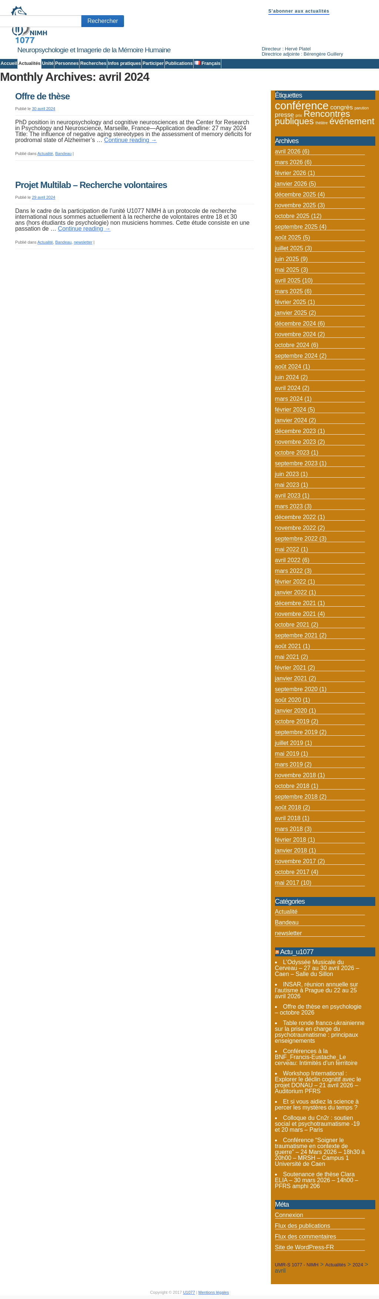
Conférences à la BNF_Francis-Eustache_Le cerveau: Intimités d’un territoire (316, 1057)
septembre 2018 (296, 797)
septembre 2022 (296, 538)
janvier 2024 (291, 420)
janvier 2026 (291, 184)
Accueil (9, 63)
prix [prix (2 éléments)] (299, 115)
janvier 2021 (291, 678)
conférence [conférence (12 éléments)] (302, 105)
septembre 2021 (296, 635)
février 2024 (290, 409)
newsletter (83, 242)
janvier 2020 (291, 711)
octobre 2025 (292, 216)
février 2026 (290, 173)
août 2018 (288, 807)
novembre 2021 (295, 614)
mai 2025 (287, 270)
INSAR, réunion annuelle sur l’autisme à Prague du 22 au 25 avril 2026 (316, 990)
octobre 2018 (292, 786)
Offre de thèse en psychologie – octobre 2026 (318, 1009)
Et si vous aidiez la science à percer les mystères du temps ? (317, 1104)
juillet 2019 (289, 743)
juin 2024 (287, 377)
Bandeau (63, 153)
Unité (48, 63)
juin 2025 (287, 259)
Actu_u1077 (296, 952)
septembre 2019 (296, 732)
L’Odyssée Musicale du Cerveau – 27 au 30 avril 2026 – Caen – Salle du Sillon (317, 968)
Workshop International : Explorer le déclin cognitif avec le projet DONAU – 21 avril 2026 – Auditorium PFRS (318, 1082)
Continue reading (130, 140)
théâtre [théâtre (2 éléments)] (321, 123)
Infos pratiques (124, 63)
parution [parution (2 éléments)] (362, 108)
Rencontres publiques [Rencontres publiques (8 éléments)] (312, 117)
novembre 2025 (295, 205)
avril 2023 (288, 495)
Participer (153, 63)
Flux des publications (302, 1226)
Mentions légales (213, 1292)
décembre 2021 (295, 603)
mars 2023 (289, 506)
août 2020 (288, 700)
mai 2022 (287, 549)
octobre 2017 (292, 872)
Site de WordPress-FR (304, 1247)
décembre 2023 (295, 431)
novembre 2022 (295, 528)
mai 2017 (287, 883)
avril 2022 (288, 560)
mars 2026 (289, 162)
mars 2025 (289, 291)
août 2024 (288, 366)
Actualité (45, 153)
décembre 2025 (295, 194)
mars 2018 (289, 829)
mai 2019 (287, 754)
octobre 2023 (292, 452)
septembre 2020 (296, 689)
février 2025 (290, 302)
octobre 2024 (292, 345)
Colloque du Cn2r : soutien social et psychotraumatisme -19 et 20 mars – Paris (317, 1124)
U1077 (189, 1292)
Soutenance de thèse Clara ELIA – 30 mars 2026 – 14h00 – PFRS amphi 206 (316, 1180)
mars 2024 (289, 399)
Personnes (67, 63)
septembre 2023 (296, 463)
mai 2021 (287, 657)
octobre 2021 (292, 625)
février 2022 (290, 581)
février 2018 (290, 840)
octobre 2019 (292, 721)
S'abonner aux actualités (298, 11)
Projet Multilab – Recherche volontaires (91, 185)
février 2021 (290, 668)
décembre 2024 (295, 323)
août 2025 (288, 237)
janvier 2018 (291, 850)
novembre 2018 (295, 775)
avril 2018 (288, 818)
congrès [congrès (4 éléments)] (341, 107)
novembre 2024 (295, 334)
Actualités (30, 63)
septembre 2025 (296, 227)
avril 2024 (288, 388)
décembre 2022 (295, 517)
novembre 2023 (295, 442)
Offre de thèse (42, 96)
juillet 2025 (289, 248)
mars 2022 (289, 571)
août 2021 (288, 646)
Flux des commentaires (305, 1236)
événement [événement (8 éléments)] (352, 121)
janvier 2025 (291, 313)
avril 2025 (288, 280)
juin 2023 (287, 474)
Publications (178, 63)
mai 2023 (287, 485)
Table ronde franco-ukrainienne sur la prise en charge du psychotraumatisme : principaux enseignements (320, 1032)
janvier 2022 (291, 592)
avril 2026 (288, 151)
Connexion (289, 1215)
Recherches (93, 63)
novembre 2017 (295, 861)
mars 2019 (289, 764)
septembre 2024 (296, 356)
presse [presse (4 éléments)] (284, 114)
